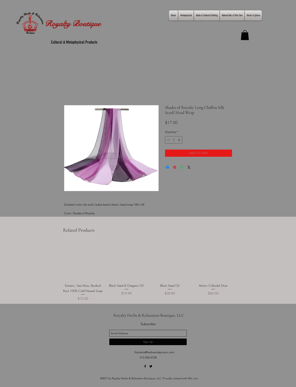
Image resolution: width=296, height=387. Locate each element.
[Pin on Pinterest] (174, 167)
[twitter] (151, 366)
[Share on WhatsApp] (182, 167)
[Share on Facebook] (167, 167)
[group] (147, 270)
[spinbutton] (174, 139)
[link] (245, 35)
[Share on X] (189, 167)
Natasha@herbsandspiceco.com (154, 352)
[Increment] (179, 139)
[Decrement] (168, 139)
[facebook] (145, 366)
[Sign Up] (148, 342)
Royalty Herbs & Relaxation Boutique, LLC (148, 315)
